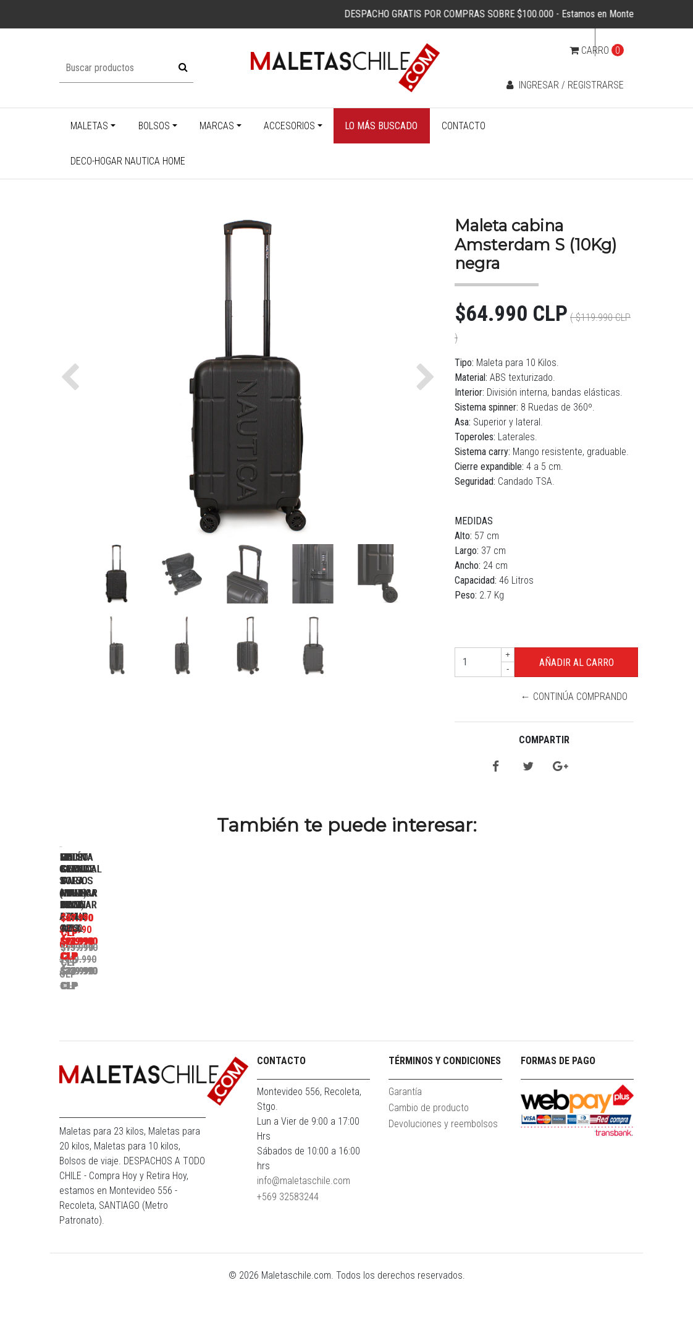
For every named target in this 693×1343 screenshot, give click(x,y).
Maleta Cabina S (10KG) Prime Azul (146, 1021)
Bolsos (154, 126)
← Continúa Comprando (574, 696)
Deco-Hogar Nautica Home (127, 161)
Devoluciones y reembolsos (443, 1184)
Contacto (463, 126)
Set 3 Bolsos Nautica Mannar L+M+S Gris (491, 1027)
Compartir (544, 740)
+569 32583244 (288, 1257)
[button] (73, 377)
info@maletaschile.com (303, 1241)
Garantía (405, 1152)
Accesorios (289, 126)
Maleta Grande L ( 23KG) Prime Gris (319, 1021)
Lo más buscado (381, 126)
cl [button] (611, 42)
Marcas (217, 126)
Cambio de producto (428, 1168)
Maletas (89, 126)
